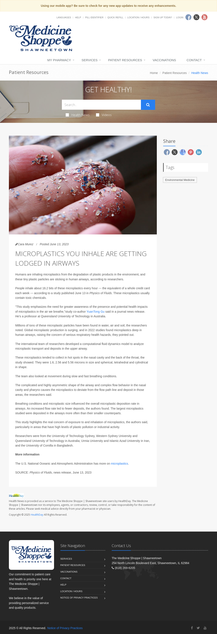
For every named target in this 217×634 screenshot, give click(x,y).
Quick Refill (115, 17)
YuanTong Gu (95, 311)
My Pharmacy (59, 60)
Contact (194, 60)
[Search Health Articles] (101, 105)
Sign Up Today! (162, 17)
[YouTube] (205, 628)
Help (78, 17)
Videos (104, 115)
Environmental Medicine (180, 180)
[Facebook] (192, 628)
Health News (78, 115)
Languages (64, 17)
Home (154, 73)
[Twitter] (198, 628)
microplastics (119, 463)
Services (90, 60)
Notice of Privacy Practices (79, 597)
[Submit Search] (148, 105)
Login (179, 17)
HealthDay (37, 514)
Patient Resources (125, 60)
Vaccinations (164, 60)
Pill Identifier (94, 17)
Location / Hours (138, 17)
